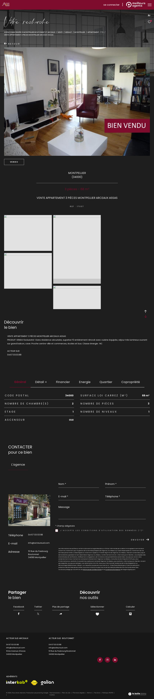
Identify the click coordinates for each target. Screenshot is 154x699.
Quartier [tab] (106, 382)
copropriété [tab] (130, 382)
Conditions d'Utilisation (112, 569)
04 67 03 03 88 (35, 534)
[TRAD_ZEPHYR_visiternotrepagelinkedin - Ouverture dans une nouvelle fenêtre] (115, 660)
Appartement (93, 32)
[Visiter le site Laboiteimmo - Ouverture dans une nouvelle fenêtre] (137, 694)
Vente (60, 32)
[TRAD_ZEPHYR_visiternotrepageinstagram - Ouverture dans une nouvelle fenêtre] (107, 660)
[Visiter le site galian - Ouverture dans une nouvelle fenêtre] (47, 682)
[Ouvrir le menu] (149, 5)
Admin (89, 693)
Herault (68, 32)
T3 (102, 32)
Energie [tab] (85, 382)
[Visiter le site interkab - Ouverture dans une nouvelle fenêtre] (17, 682)
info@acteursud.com (39, 542)
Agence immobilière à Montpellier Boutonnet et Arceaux (29, 32)
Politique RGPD (107, 693)
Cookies (52, 695)
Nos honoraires (55, 693)
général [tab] (20, 382)
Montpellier (79, 32)
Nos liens (97, 693)
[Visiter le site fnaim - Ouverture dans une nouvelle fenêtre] (34, 683)
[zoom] (28, 217)
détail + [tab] (41, 382)
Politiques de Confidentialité (92, 569)
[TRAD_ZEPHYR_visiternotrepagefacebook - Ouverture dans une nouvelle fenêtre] (100, 660)
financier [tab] (63, 382)
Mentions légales (79, 693)
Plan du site (66, 693)
